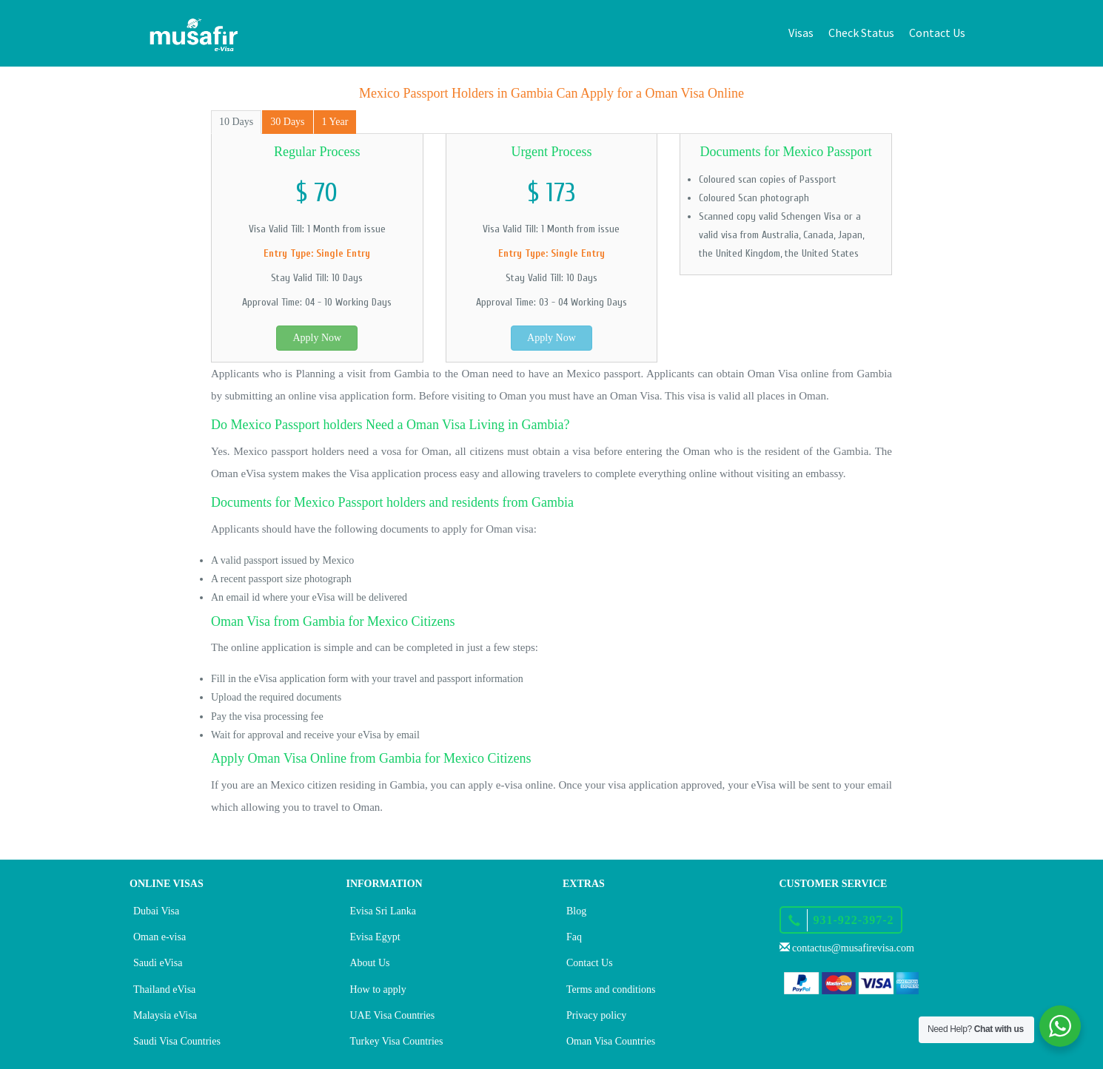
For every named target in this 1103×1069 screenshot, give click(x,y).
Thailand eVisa (164, 989)
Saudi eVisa (157, 962)
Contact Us (937, 32)
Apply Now (316, 337)
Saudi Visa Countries (177, 1041)
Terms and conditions (610, 989)
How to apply (378, 989)
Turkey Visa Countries (396, 1041)
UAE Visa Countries (392, 1015)
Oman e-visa (159, 936)
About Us (370, 962)
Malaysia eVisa (165, 1015)
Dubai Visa (156, 911)
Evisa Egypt (375, 936)
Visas (801, 32)
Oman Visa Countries (610, 1041)
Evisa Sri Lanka (383, 911)
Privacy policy (596, 1015)
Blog (576, 911)
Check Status (861, 32)
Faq (574, 936)
